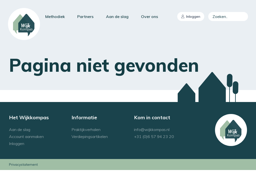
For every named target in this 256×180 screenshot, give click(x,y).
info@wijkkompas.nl (152, 129)
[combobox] (228, 16)
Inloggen (190, 16)
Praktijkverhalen (86, 129)
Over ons (149, 16)
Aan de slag (117, 16)
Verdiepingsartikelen (90, 136)
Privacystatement (23, 164)
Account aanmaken (26, 136)
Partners (85, 16)
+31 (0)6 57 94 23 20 (154, 136)
